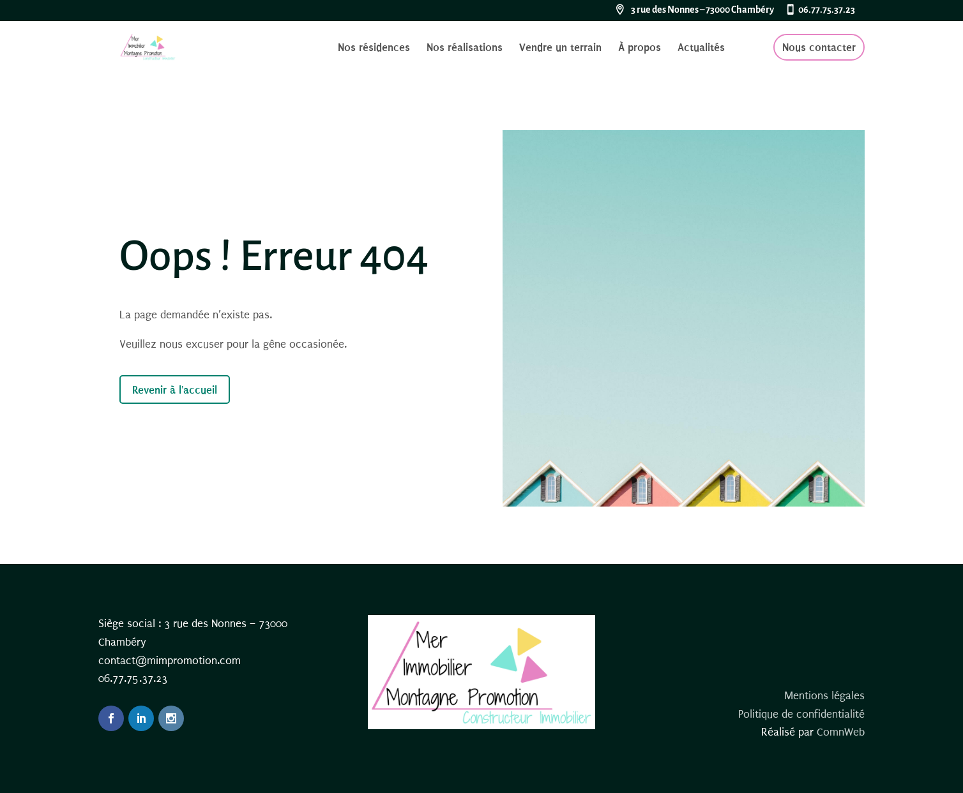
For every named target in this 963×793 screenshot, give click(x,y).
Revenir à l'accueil (174, 389)
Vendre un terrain (560, 48)
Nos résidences (374, 48)
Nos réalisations (465, 48)
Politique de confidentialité (801, 714)
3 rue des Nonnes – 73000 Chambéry (702, 10)
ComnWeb (841, 732)
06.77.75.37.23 (826, 10)
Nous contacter (819, 47)
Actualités (701, 48)
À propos (639, 48)
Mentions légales (824, 696)
